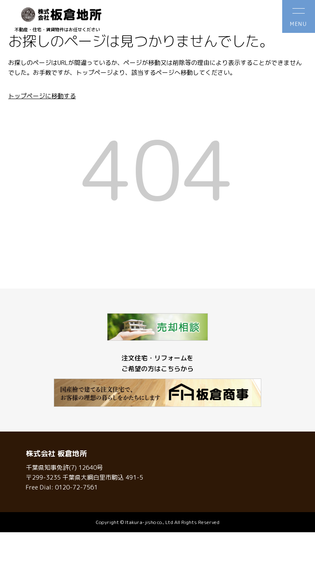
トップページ (94, 72)
